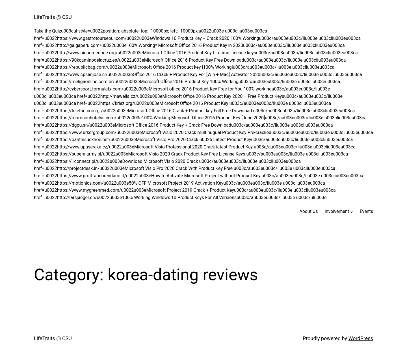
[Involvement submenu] (351, 211)
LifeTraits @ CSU (53, 17)
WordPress (360, 338)
